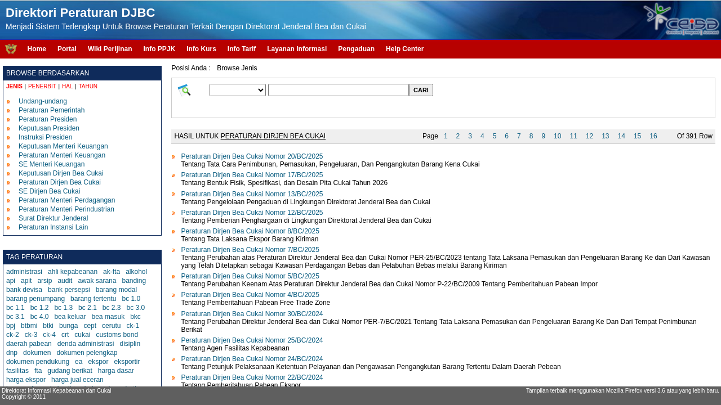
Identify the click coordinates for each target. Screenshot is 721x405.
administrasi (24, 272)
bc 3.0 (136, 308)
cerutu (111, 326)
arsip (44, 281)
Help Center (405, 49)
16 (653, 136)
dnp (11, 353)
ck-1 (132, 326)
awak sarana (97, 281)
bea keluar (70, 317)
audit (64, 281)
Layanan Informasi (297, 49)
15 (637, 136)
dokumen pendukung (37, 362)
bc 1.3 (63, 308)
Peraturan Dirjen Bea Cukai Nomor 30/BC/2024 (252, 314)
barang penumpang (35, 299)
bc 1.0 (131, 299)
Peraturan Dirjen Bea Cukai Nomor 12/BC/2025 (252, 213)
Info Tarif (242, 49)
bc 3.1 (15, 317)
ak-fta (111, 272)
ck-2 (12, 335)
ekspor (98, 362)
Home (37, 49)
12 (589, 136)
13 (605, 136)
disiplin (129, 344)
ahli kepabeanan (72, 272)
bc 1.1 (15, 308)
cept (89, 326)
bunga (68, 326)
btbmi (29, 326)
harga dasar (116, 371)
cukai (82, 335)
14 (621, 136)
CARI (421, 90)
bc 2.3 (112, 308)
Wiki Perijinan (110, 49)
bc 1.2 (39, 308)
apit (26, 281)
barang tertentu (93, 299)
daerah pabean (29, 344)
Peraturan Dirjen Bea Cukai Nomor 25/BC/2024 (252, 340)
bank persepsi (69, 290)
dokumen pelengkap (86, 353)
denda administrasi (85, 344)
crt (65, 335)
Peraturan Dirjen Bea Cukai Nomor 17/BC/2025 (252, 175)
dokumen (37, 353)
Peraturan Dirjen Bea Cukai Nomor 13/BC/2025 (252, 194)
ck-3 (31, 335)
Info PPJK (159, 49)
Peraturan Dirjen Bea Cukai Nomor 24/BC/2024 (252, 359)
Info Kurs (201, 49)
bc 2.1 (87, 308)
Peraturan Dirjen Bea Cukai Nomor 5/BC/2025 (250, 276)
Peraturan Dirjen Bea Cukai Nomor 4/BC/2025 (250, 295)
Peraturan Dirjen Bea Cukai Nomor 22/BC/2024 (252, 377)
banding (134, 281)
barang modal (116, 290)
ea (78, 362)
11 (573, 136)
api (10, 281)
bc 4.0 (39, 317)
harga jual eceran (77, 380)
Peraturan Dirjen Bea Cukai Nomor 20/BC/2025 (252, 156)
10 (557, 136)
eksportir (127, 362)
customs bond (117, 335)
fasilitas (17, 371)
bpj (10, 326)
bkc (135, 317)
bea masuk (107, 317)
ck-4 (49, 335)
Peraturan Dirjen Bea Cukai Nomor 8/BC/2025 (250, 231)
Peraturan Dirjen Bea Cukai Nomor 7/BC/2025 (250, 250)
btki (48, 326)
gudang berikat (69, 371)
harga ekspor (26, 380)
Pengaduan (356, 49)
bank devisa (24, 290)
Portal (67, 49)
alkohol (136, 272)
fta (38, 371)
